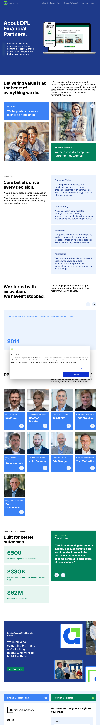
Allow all (76, 374)
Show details (81, 369)
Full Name (58, 722)
